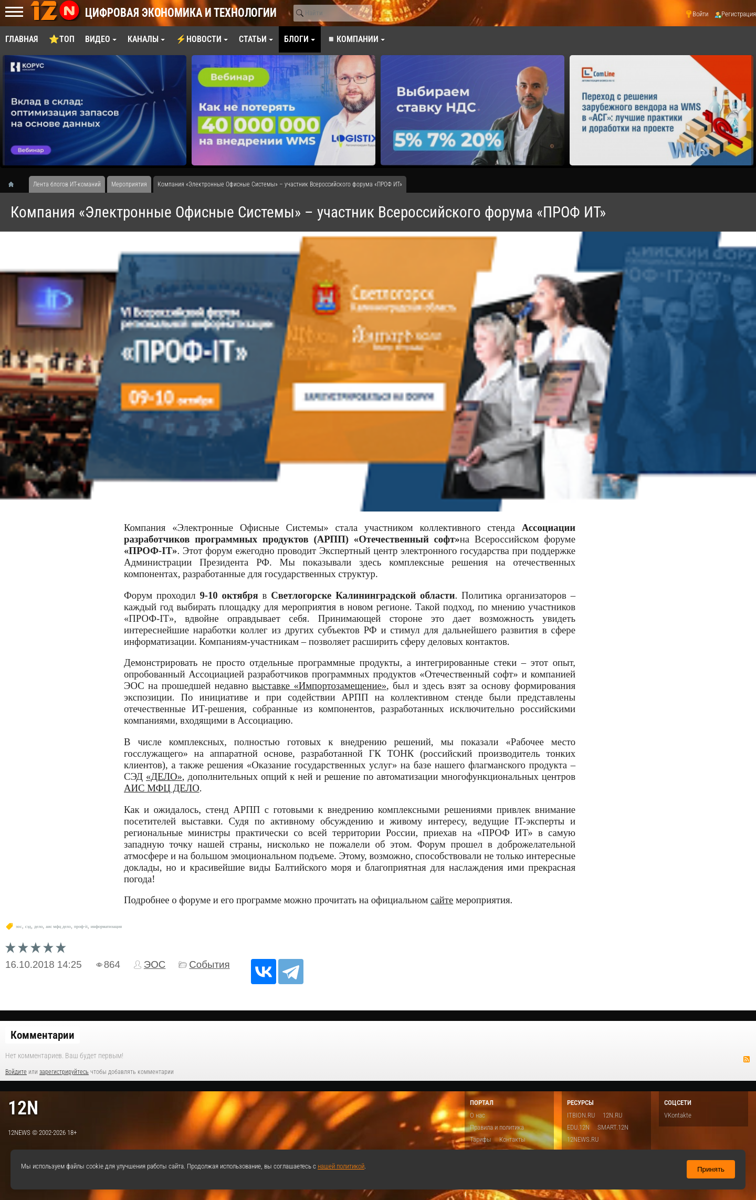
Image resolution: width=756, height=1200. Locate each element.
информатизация (106, 926)
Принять (710, 1169)
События (209, 964)
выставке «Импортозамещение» (319, 685)
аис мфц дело (58, 926)
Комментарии (42, 1035)
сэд (28, 926)
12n (23, 1108)
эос (19, 926)
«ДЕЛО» (164, 776)
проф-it (81, 926)
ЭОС (155, 964)
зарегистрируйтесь (64, 1072)
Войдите (16, 1072)
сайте (441, 899)
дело (38, 926)
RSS (746, 1059)
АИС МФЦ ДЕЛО (162, 788)
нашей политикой (341, 1166)
